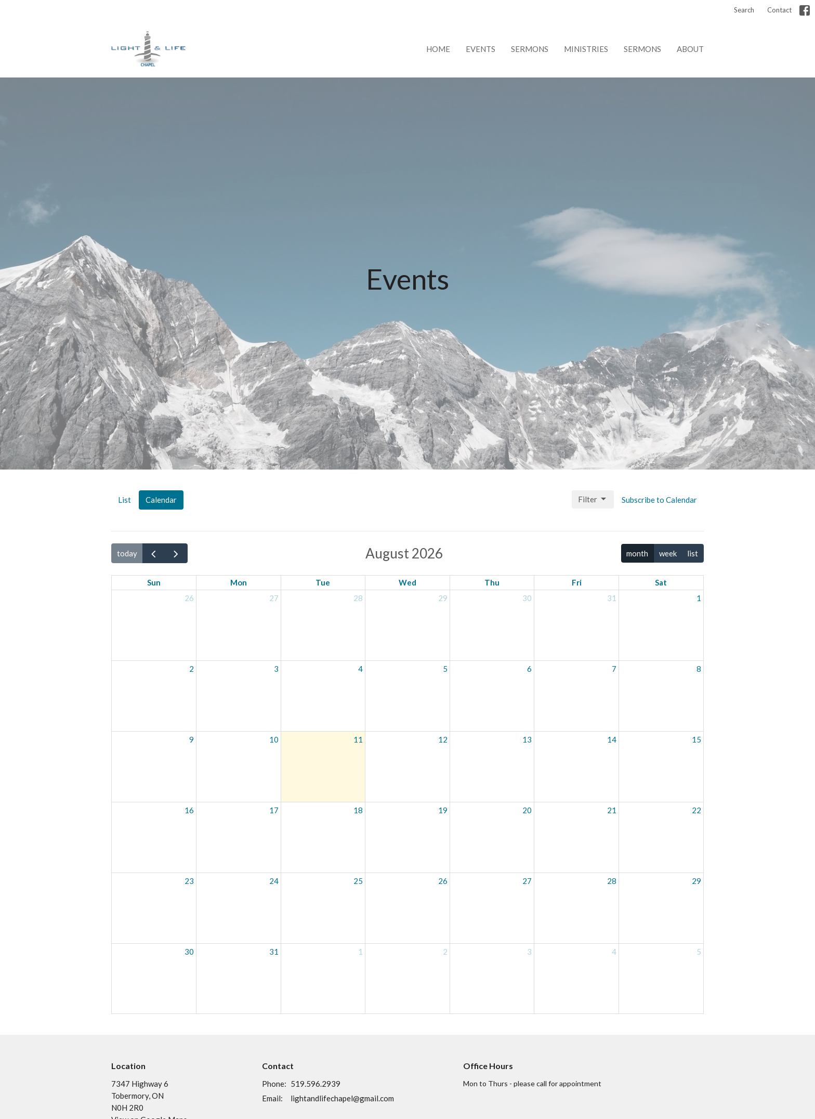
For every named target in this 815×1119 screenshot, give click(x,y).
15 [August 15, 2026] (696, 739)
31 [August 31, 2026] (274, 951)
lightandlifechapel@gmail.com (342, 1098)
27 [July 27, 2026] (274, 598)
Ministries (586, 49)
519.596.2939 (315, 1083)
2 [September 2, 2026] (445, 951)
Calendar (161, 499)
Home (438, 49)
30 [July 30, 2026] (527, 598)
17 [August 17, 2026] (274, 810)
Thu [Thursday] (491, 582)
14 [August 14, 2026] (611, 739)
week (668, 553)
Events (480, 49)
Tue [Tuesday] (323, 582)
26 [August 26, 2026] (443, 881)
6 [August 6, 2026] (529, 668)
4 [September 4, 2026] (614, 951)
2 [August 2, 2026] (191, 668)
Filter (593, 499)
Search (744, 10)
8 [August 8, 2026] (698, 668)
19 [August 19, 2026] (443, 810)
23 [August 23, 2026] (189, 881)
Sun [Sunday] (154, 582)
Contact (779, 10)
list (692, 553)
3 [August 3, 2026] (276, 668)
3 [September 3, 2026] (529, 951)
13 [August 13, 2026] (527, 739)
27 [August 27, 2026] (527, 881)
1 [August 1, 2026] (698, 598)
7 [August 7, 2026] (614, 668)
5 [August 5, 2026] (445, 668)
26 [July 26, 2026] (189, 598)
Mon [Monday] (238, 582)
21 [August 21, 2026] (611, 810)
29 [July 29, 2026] (443, 598)
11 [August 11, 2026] (358, 739)
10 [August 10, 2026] (274, 739)
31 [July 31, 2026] (611, 598)
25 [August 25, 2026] (358, 881)
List (124, 499)
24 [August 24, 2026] (274, 881)
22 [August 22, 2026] (696, 810)
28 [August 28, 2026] (611, 881)
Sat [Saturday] (661, 582)
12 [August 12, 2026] (443, 739)
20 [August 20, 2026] (527, 810)
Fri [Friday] (577, 582)
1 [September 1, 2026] (360, 951)
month (637, 553)
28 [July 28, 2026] (358, 598)
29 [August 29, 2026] (696, 881)
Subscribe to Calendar (659, 499)
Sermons (529, 49)
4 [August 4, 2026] (360, 668)
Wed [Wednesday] (407, 582)
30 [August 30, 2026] (189, 951)
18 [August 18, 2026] (358, 810)
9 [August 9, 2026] (191, 739)
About (690, 49)
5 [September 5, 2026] (698, 951)
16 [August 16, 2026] (189, 810)
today (127, 553)
